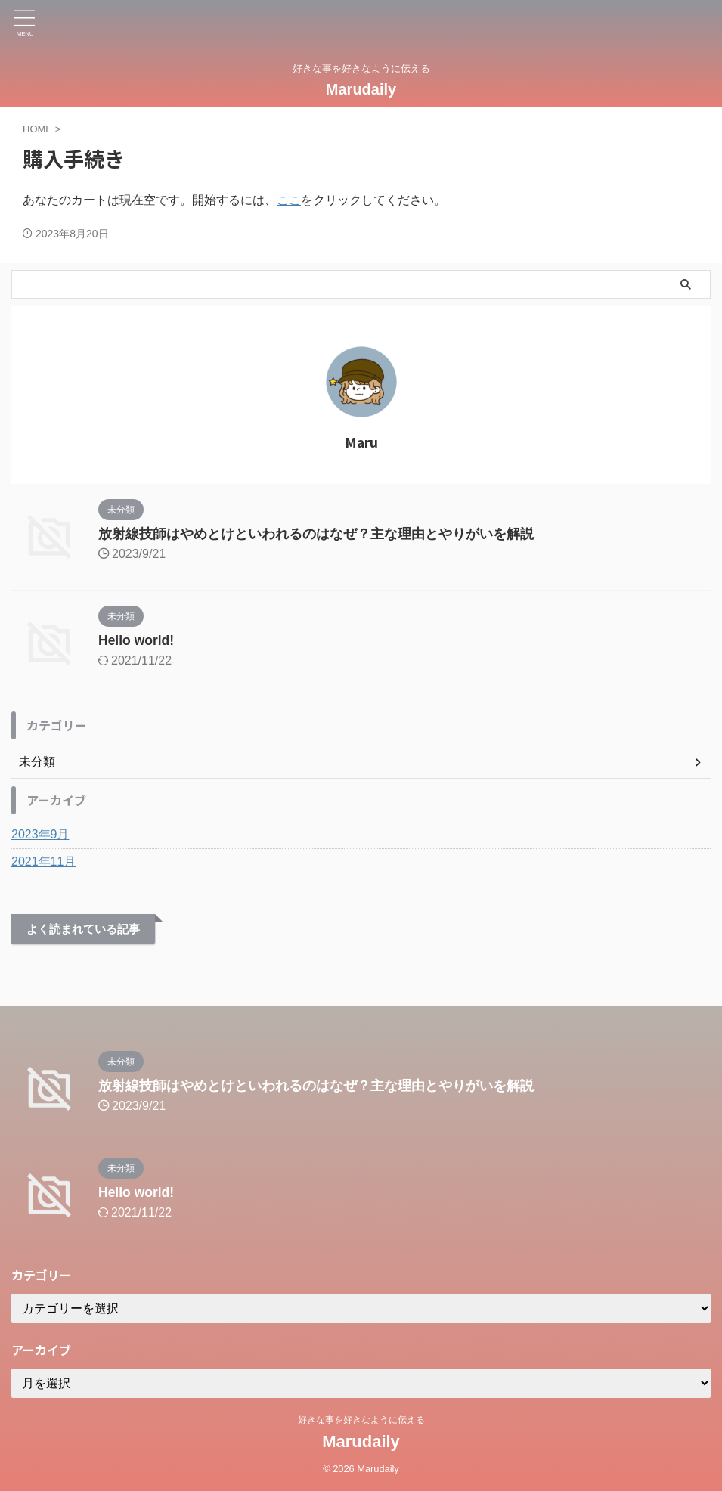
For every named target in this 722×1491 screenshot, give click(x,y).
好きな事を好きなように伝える (361, 1420)
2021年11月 (43, 861)
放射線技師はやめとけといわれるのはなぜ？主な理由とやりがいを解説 (316, 533)
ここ (289, 200)
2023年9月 (40, 834)
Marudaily (361, 89)
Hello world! (137, 640)
